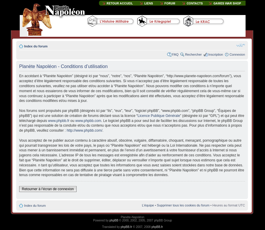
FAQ (175, 54)
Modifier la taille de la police (240, 45)
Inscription (215, 54)
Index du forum (35, 46)
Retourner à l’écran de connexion (48, 189)
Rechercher (193, 54)
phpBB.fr (126, 227)
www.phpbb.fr (58, 121)
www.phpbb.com (88, 121)
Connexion (237, 54)
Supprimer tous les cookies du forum (183, 205)
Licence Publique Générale (159, 116)
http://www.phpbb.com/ (84, 130)
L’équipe (148, 205)
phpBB (114, 220)
